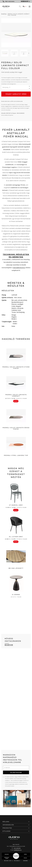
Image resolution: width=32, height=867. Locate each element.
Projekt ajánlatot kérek (16, 94)
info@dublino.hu (18, 850)
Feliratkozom (16, 772)
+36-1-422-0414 (17, 848)
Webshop (25, 1)
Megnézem (9, 645)
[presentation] (29, 53)
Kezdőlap (3, 14)
